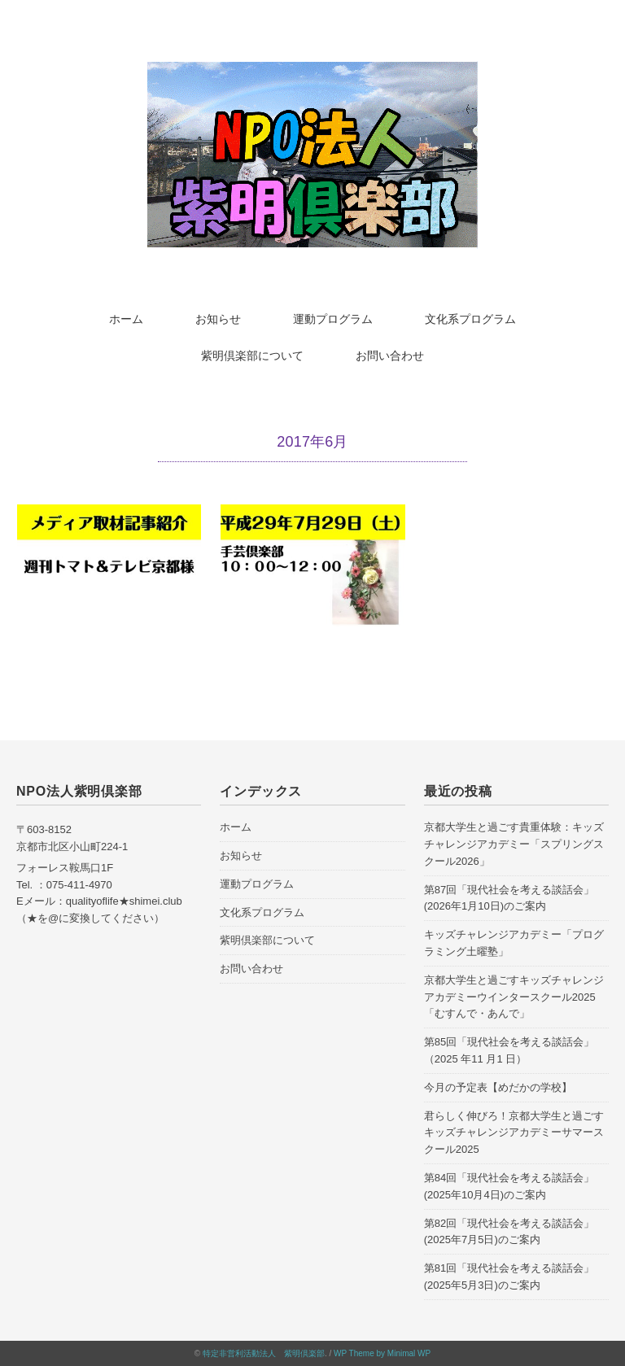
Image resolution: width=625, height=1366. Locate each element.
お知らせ (218, 318)
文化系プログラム (470, 318)
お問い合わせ (390, 355)
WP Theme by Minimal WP (382, 1353)
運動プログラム (333, 318)
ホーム (126, 318)
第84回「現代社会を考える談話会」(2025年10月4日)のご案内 (509, 1186)
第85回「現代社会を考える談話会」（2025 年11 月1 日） (509, 1050)
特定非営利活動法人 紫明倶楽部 (264, 1353)
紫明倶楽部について (252, 355)
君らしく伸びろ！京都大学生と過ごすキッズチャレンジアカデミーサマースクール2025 (514, 1133)
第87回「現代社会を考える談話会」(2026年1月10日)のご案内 (509, 898)
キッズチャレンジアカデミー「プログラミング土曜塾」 (514, 943)
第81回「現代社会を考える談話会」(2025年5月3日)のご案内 (509, 1276)
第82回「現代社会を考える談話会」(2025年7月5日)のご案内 (509, 1231)
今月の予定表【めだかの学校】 (498, 1087)
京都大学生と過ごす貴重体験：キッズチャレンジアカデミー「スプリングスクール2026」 (514, 844)
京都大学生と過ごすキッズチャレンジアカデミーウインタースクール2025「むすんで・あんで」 (514, 997)
